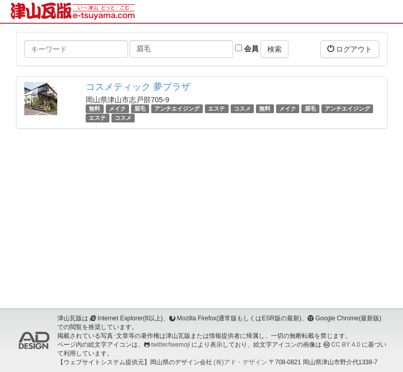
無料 (94, 108)
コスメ (242, 108)
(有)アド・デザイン (240, 362)
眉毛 (140, 108)
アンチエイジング (177, 108)
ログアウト (350, 48)
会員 (247, 48)
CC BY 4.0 (345, 344)
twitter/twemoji (170, 344)
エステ (216, 108)
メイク (117, 108)
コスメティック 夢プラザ (138, 87)
